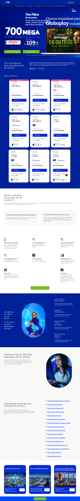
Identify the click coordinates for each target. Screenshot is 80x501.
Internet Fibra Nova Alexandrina (56, 430)
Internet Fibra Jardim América (55, 426)
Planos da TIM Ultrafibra (48, 6)
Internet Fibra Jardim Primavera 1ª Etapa (58, 423)
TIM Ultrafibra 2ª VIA (38, 6)
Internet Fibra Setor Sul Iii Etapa (56, 438)
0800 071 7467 (45, 65)
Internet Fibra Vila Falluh (54, 452)
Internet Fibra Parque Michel (55, 434)
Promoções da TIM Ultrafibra (60, 6)
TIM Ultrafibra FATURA (29, 6)
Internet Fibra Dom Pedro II (55, 404)
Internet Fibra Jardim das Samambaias (58, 449)
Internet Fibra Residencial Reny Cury (57, 445)
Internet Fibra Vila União (54, 415)
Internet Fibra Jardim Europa (55, 408)
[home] (6, 2)
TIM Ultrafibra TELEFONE (19, 6)
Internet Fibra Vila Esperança (55, 441)
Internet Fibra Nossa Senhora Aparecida (58, 401)
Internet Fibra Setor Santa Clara (56, 419)
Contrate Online (40, 498)
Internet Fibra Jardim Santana (55, 412)
